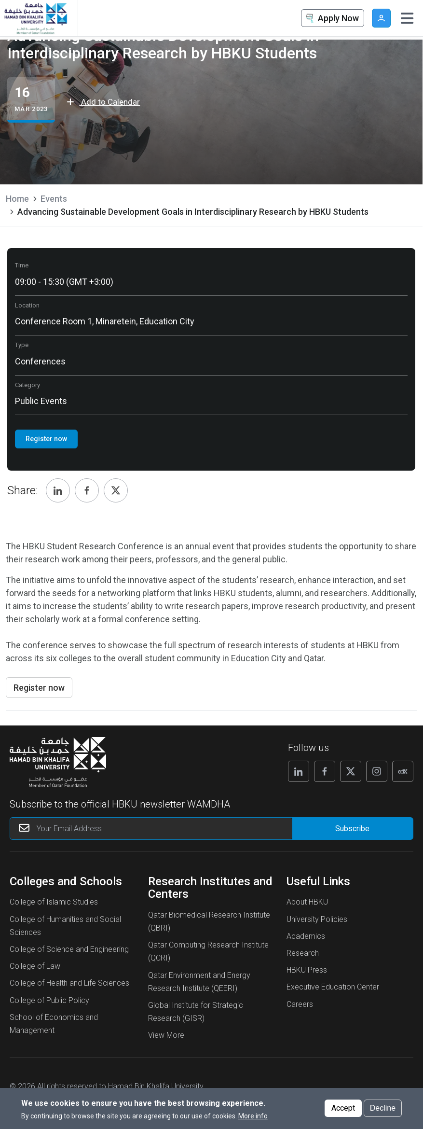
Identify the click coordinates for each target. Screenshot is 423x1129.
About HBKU (307, 901)
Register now (39, 688)
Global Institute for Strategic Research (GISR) (195, 1012)
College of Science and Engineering (69, 949)
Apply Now (331, 19)
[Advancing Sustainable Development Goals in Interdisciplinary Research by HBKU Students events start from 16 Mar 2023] (31, 100)
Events (54, 199)
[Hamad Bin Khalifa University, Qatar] (35, 18)
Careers (300, 1004)
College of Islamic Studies (54, 901)
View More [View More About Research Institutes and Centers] (166, 1035)
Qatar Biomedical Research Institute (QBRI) (209, 921)
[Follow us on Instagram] (376, 771)
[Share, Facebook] (87, 490)
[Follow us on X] (350, 771)
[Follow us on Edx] (402, 771)
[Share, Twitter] (116, 490)
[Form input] (352, 828)
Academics (306, 936)
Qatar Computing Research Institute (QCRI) (208, 951)
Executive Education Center (333, 986)
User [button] (381, 18)
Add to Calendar (103, 102)
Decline (383, 1108)
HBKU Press (307, 970)
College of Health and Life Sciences (69, 983)
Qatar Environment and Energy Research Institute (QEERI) (199, 982)
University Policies (317, 919)
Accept (343, 1108)
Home (17, 199)
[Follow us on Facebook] (324, 771)
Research (303, 953)
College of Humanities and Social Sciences (65, 926)
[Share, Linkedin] (58, 490)
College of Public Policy (49, 1000)
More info (253, 1116)
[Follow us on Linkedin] (298, 771)
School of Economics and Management (54, 1024)
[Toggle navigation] (407, 18)
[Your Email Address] (151, 828)
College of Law (35, 966)
